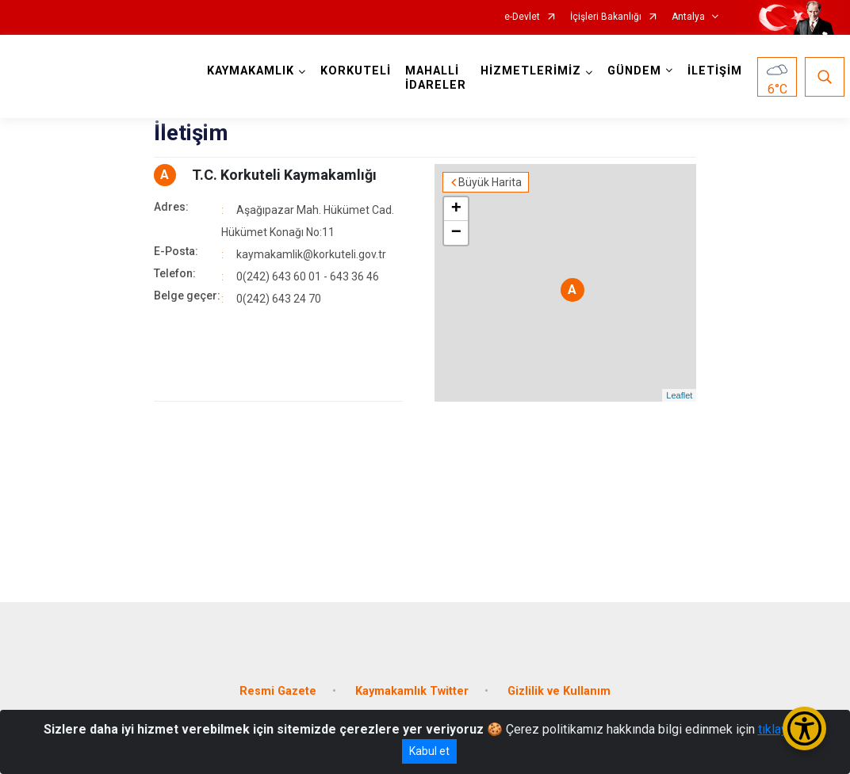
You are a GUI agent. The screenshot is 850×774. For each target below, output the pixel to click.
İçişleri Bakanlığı (605, 17)
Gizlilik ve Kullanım (559, 691)
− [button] (456, 233)
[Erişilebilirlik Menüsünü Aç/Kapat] (804, 728)
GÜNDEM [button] (634, 71)
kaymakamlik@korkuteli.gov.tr (311, 254)
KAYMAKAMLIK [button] (250, 71)
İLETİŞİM (714, 71)
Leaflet (679, 395)
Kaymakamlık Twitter (412, 691)
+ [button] (456, 209)
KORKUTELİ (355, 71)
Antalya (688, 17)
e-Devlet (522, 17)
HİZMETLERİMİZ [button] (531, 71)
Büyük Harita (490, 182)
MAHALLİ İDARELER (435, 78)
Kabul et (429, 751)
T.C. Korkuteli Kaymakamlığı (284, 174)
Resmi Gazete (277, 691)
